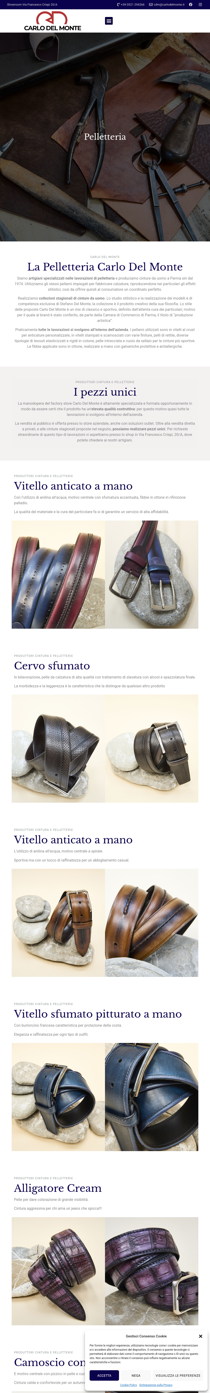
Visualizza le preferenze (178, 1375)
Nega (136, 1375)
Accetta (104, 1375)
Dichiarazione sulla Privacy (155, 1385)
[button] (200, 1336)
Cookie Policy (128, 1385)
